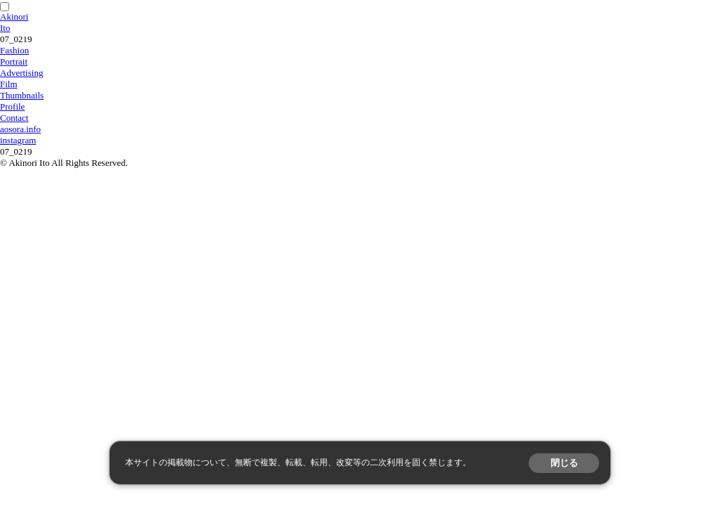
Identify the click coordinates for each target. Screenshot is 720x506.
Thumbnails (22, 95)
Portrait (13, 61)
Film (9, 84)
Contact (14, 117)
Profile (12, 106)
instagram (18, 140)
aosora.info (20, 129)
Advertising (21, 72)
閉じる (564, 463)
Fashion (14, 50)
